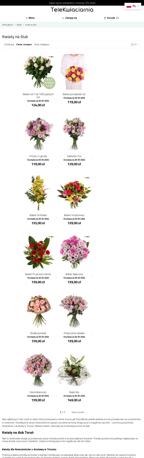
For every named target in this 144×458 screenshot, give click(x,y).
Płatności (84, 419)
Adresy (112, 402)
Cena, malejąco (41, 45)
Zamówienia (114, 389)
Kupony (112, 406)
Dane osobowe (116, 385)
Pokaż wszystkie (78, 290)
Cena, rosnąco (24, 45)
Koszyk (112, 19)
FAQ (81, 410)
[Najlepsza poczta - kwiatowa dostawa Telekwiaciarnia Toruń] (72, 10)
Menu (30, 18)
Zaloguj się (70, 18)
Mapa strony (59, 393)
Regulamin (84, 414)
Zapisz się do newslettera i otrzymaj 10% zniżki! (72, 3)
